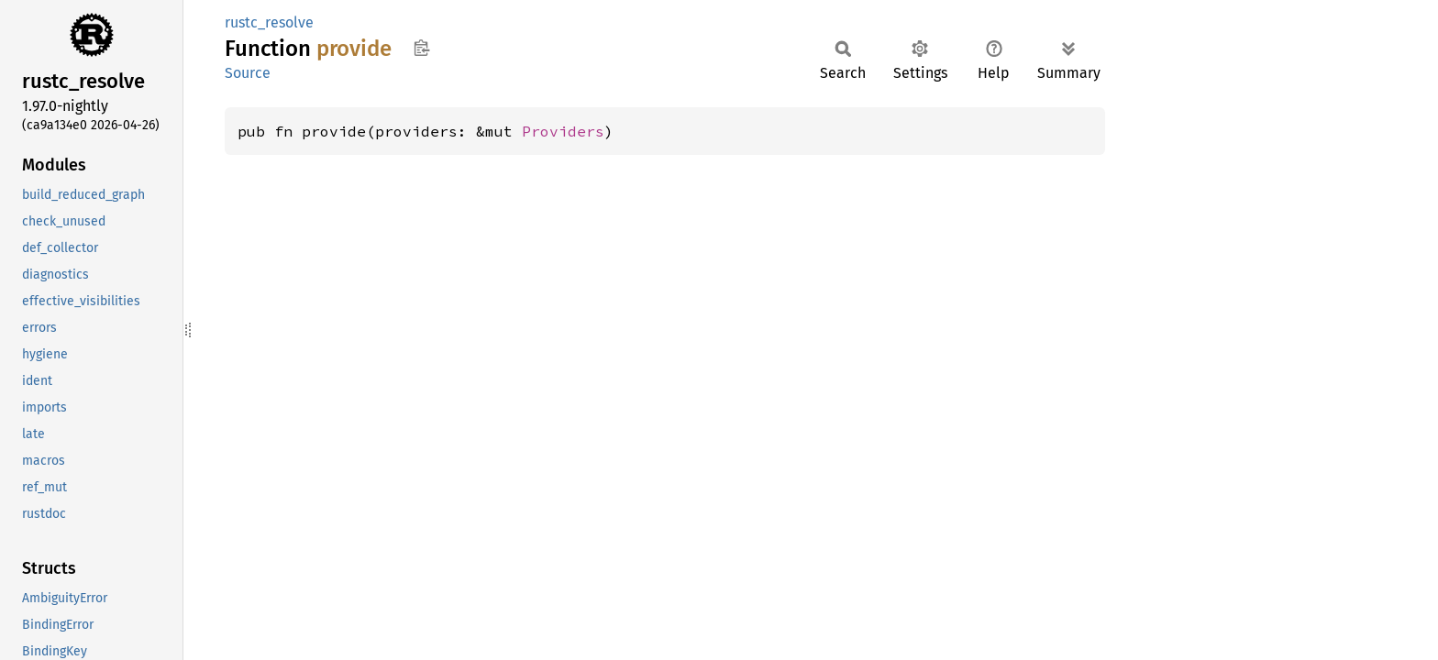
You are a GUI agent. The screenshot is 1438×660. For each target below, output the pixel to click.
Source (248, 73)
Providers (563, 131)
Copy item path (421, 47)
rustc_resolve (269, 22)
